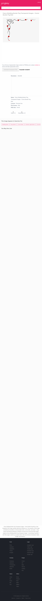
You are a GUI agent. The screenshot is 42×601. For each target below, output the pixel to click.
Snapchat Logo (30, 552)
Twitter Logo (29, 547)
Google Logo (29, 554)
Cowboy (23, 568)
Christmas (12, 561)
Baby (23, 564)
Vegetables (12, 548)
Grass (11, 580)
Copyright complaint (24, 69)
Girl (22, 563)
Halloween (12, 563)
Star (10, 582)
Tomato (11, 550)
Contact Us (18, 598)
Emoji (17, 577)
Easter (11, 568)
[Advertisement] (21, 52)
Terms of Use (27, 598)
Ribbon (17, 584)
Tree (10, 584)
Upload (39, 2)
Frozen (23, 561)
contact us (37, 65)
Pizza (11, 545)
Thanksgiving (12, 564)
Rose (17, 580)
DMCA (23, 598)
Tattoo (17, 586)
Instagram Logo (30, 545)
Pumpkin (11, 552)
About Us (13, 598)
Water (17, 582)
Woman (23, 566)
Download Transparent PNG (10, 69)
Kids (22, 570)
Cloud (11, 577)
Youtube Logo (30, 548)
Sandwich (12, 547)
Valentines (12, 566)
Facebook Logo (30, 550)
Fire (10, 578)
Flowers (18, 578)
